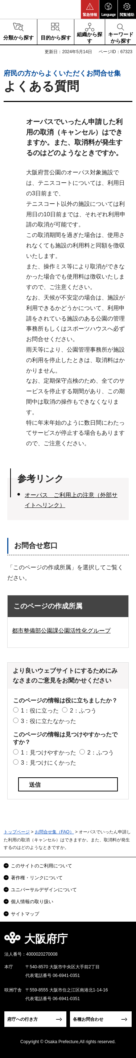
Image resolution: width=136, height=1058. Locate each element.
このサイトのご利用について (41, 865)
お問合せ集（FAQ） (54, 831)
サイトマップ (25, 914)
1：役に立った (40, 711)
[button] (90, 9)
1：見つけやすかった (48, 752)
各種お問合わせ (88, 1019)
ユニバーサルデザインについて (44, 889)
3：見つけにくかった (48, 763)
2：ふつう (83, 711)
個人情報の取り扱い (32, 901)
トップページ (17, 831)
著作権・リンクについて (37, 877)
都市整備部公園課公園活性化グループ (61, 631)
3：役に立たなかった (48, 721)
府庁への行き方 (22, 1019)
